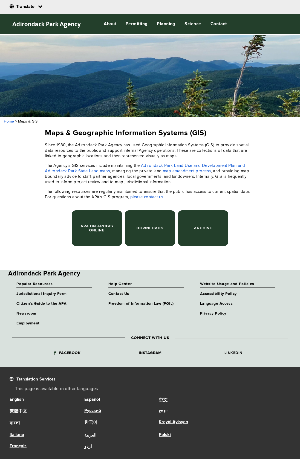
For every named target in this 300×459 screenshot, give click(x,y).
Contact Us (118, 294)
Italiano (17, 435)
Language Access (216, 304)
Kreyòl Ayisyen (173, 422)
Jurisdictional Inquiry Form (41, 294)
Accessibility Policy (218, 294)
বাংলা (15, 423)
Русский (92, 411)
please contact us (146, 197)
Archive (203, 228)
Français (18, 446)
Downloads (150, 228)
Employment (27, 323)
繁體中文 (18, 411)
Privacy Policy (213, 313)
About (110, 24)
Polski (165, 435)
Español (92, 399)
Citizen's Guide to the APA (41, 304)
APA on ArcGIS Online (96, 228)
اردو (88, 447)
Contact (218, 24)
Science (192, 24)
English (17, 399)
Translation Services (35, 379)
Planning (166, 24)
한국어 (90, 422)
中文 (163, 400)
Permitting (137, 24)
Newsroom (26, 313)
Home (9, 121)
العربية (90, 435)
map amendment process (187, 171)
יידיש (163, 411)
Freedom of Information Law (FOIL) (141, 304)
